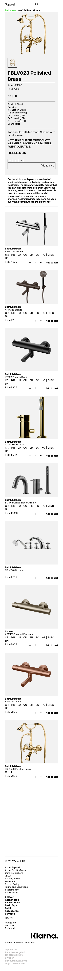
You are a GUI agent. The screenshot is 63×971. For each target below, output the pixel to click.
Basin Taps (11, 905)
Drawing (12, 107)
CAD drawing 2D (16, 115)
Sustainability (12, 889)
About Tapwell (12, 867)
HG (43, 254)
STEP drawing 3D (17, 121)
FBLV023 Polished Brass (18, 769)
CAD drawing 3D (16, 118)
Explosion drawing (17, 112)
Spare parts (14, 123)
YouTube (9, 925)
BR (31, 254)
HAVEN (9, 918)
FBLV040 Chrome (14, 570)
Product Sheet (15, 104)
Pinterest (10, 928)
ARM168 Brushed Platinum (19, 634)
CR (9, 96)
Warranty (10, 881)
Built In (8, 908)
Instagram (10, 922)
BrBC (51, 254)
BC (37, 254)
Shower (9, 897)
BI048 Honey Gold (14, 444)
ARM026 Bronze (13, 309)
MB (13, 254)
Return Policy (12, 884)
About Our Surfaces (15, 870)
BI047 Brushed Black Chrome (20, 502)
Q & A (8, 875)
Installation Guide (17, 109)
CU (25, 254)
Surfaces (10, 913)
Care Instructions (14, 873)
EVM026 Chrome (14, 251)
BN (7, 258)
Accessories (12, 911)
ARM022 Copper (13, 701)
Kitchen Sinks (12, 902)
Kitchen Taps (12, 899)
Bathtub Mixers (32, 10)
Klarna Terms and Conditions (20, 942)
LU (15, 96)
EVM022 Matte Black (16, 377)
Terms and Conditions (16, 887)
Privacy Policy (12, 878)
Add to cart (47, 165)
